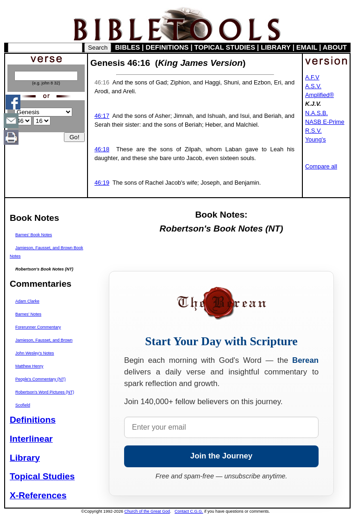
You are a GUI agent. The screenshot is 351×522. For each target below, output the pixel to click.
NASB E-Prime (325, 121)
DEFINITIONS (167, 47)
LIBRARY (275, 47)
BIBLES (127, 47)
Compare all (321, 166)
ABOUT (335, 47)
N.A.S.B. (316, 113)
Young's (315, 139)
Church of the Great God (147, 511)
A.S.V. (313, 86)
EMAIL (306, 47)
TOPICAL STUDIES (224, 47)
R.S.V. (313, 130)
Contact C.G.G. (189, 511)
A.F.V (312, 77)
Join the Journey (221, 455)
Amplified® (319, 94)
